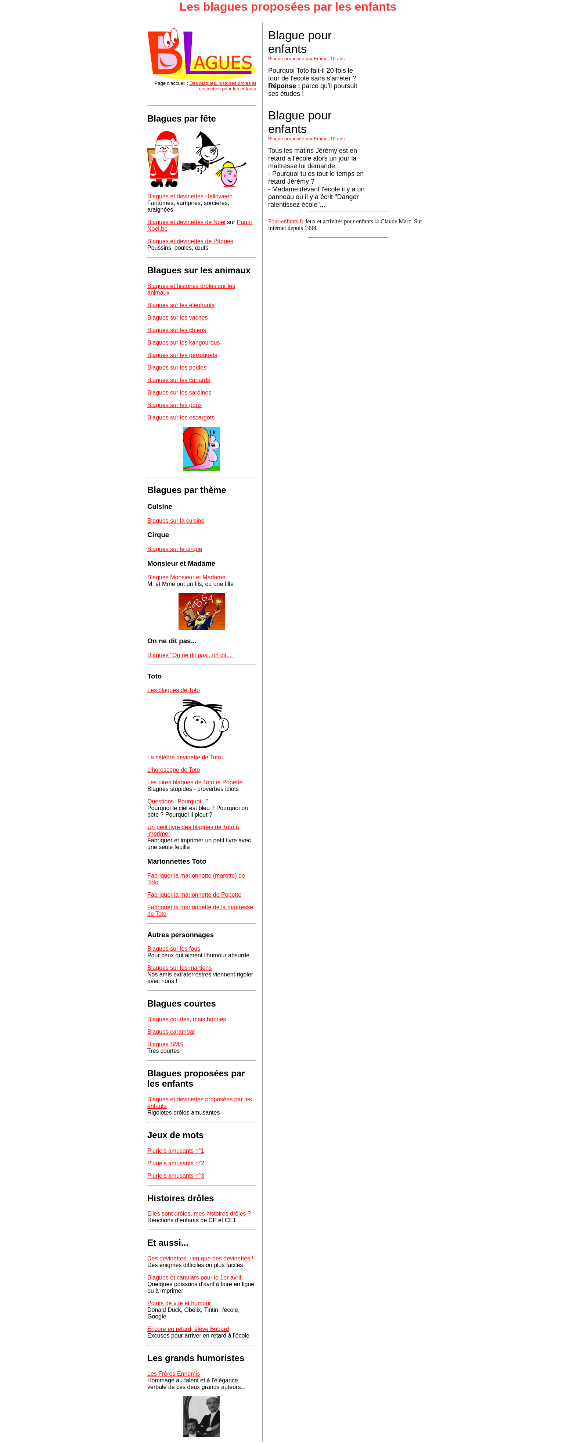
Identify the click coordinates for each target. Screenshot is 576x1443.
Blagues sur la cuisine (176, 521)
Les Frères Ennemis (173, 1374)
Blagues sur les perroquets (182, 355)
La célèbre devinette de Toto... (186, 757)
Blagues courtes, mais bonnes (186, 1019)
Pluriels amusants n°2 (175, 1163)
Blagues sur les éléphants (181, 305)
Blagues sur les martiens (179, 968)
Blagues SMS (165, 1044)
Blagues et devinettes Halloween (190, 196)
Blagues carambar (171, 1032)
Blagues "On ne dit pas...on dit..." (190, 655)
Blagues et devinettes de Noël (186, 222)
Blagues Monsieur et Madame (186, 577)
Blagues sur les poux (174, 405)
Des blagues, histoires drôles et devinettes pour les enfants (223, 85)
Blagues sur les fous (173, 949)
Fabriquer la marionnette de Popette (194, 895)
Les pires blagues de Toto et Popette (194, 782)
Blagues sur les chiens (176, 330)
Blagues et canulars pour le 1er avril (194, 1277)
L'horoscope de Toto (173, 770)
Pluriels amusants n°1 (175, 1151)
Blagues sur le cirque (174, 549)
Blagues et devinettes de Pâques (190, 241)
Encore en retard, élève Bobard (188, 1329)
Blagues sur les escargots (181, 417)
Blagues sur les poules (176, 367)
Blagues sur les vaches (177, 317)
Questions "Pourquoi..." (177, 801)
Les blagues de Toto (173, 690)
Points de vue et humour (179, 1303)
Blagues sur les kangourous (183, 342)
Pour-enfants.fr (285, 221)
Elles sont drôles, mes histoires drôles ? (199, 1213)
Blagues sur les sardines (179, 392)
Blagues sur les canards (178, 380)
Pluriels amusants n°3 (175, 1176)
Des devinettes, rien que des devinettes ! (200, 1258)
